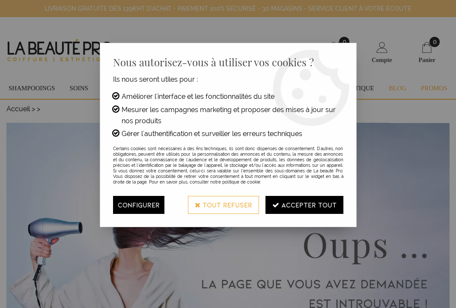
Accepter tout (304, 205)
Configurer (139, 205)
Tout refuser (223, 205)
